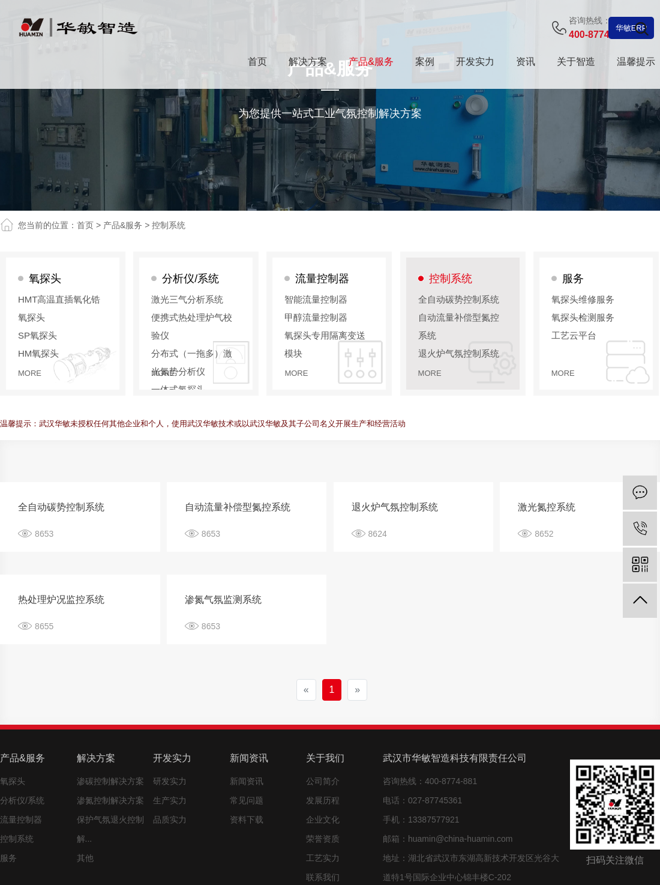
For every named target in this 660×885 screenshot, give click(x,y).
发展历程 (323, 800)
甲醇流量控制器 (315, 317)
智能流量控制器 (315, 299)
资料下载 (246, 819)
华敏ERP (631, 27)
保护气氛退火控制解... (110, 829)
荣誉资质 (323, 839)
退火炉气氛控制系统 (458, 353)
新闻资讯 (246, 781)
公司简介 (323, 781)
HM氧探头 (38, 353)
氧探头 (45, 279)
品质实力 (170, 819)
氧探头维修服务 (582, 299)
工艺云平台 (573, 335)
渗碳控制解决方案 (110, 781)
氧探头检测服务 (582, 317)
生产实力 (170, 800)
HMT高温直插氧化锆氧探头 (59, 308)
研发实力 (170, 781)
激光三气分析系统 (187, 299)
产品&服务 (122, 225)
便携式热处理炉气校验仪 (191, 326)
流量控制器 (322, 279)
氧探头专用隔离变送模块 (324, 344)
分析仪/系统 (190, 279)
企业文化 (323, 819)
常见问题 (246, 800)
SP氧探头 (37, 335)
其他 (85, 858)
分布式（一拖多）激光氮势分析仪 (191, 362)
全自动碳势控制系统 (458, 299)
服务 (573, 279)
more (29, 373)
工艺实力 (323, 858)
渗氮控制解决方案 (110, 800)
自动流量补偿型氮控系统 (458, 326)
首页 (85, 225)
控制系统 (168, 225)
